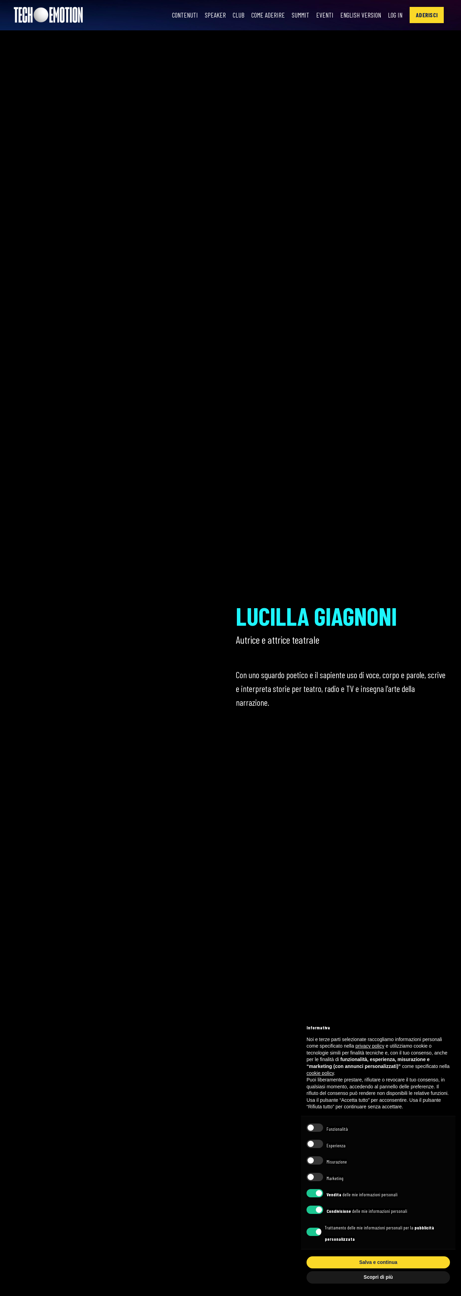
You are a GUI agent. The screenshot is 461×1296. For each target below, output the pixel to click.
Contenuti (179, 15)
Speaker (210, 15)
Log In (395, 15)
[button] (427, 15)
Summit (297, 15)
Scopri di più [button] (378, 1277)
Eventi (322, 15)
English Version (359, 15)
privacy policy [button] (369, 1046)
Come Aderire (264, 15)
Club (234, 15)
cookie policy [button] (320, 1073)
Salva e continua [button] (378, 1262)
